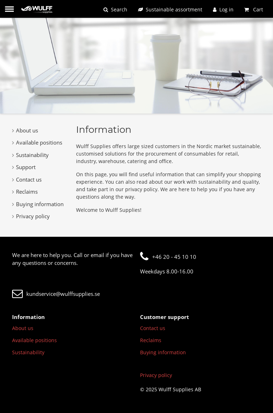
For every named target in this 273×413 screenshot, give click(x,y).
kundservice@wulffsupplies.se (56, 293)
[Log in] (223, 9)
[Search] (115, 9)
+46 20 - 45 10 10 (168, 256)
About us (25, 130)
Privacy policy (31, 216)
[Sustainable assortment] (170, 9)
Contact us (27, 179)
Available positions (37, 142)
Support (24, 167)
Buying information (38, 204)
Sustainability (30, 154)
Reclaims (25, 191)
